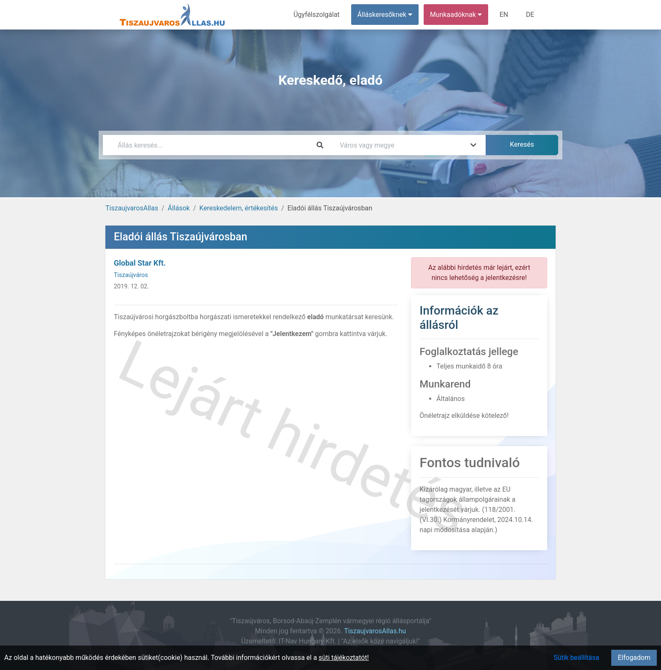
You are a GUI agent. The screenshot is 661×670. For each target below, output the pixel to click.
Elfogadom (634, 658)
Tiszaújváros (131, 275)
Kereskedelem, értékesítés (238, 208)
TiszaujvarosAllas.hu (375, 631)
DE (530, 15)
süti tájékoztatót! (344, 658)
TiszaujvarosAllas (131, 208)
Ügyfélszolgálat (316, 15)
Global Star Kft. (140, 262)
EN (504, 15)
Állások (179, 208)
